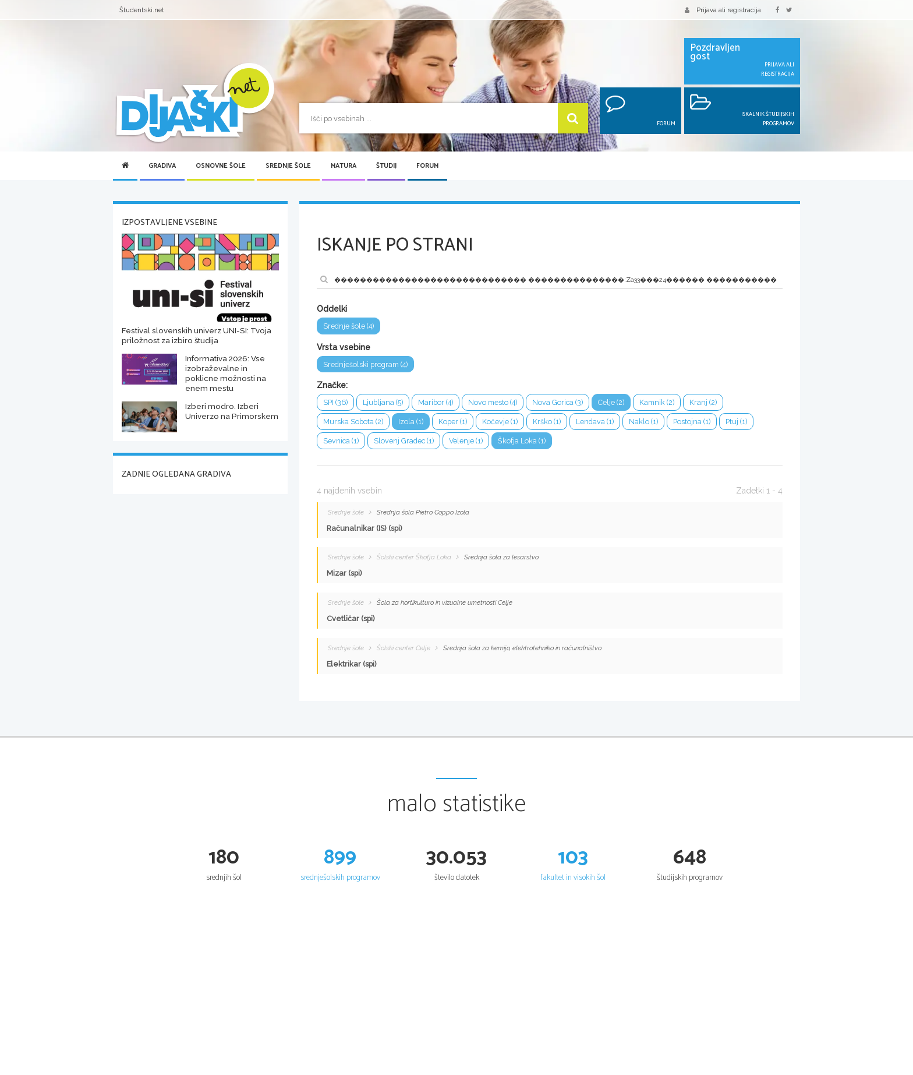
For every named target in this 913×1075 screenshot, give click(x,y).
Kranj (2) (703, 403)
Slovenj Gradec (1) (404, 441)
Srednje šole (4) (348, 326)
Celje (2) (611, 403)
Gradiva (162, 166)
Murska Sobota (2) (353, 422)
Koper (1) (452, 422)
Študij (386, 166)
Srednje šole (288, 166)
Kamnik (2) (656, 403)
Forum (427, 166)
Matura (343, 166)
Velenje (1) (466, 441)
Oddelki (332, 308)
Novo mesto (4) (492, 403)
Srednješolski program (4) (365, 364)
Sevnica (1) (341, 441)
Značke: (332, 385)
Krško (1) (547, 422)
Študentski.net (141, 10)
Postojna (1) (691, 422)
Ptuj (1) (736, 422)
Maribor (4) (435, 403)
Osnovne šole (221, 166)
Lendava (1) (595, 422)
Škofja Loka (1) (522, 441)
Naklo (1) (643, 422)
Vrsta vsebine (343, 347)
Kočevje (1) (500, 422)
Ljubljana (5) (383, 403)
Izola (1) (410, 422)
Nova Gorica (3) (557, 403)
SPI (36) (335, 403)
